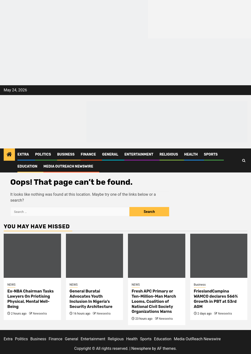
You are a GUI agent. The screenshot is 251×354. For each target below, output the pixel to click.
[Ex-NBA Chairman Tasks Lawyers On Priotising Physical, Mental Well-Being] (32, 256)
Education (27, 166)
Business (66, 154)
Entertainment (138, 154)
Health (191, 154)
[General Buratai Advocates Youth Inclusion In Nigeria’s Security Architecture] (94, 256)
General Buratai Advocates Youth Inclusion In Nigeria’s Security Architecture (91, 299)
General (110, 154)
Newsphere (141, 348)
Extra (23, 154)
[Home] (9, 154)
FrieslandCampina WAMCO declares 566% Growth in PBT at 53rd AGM (216, 299)
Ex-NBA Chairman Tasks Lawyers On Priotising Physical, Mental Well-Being (30, 299)
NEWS (11, 284)
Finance (88, 154)
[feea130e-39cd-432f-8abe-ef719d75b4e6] (74, 19)
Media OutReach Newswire (68, 166)
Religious (169, 154)
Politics (43, 154)
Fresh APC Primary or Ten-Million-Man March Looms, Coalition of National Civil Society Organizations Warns (154, 301)
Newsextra (40, 313)
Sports (211, 154)
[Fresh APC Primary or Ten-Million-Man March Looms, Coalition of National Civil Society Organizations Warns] (156, 256)
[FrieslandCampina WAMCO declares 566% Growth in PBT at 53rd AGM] (219, 256)
